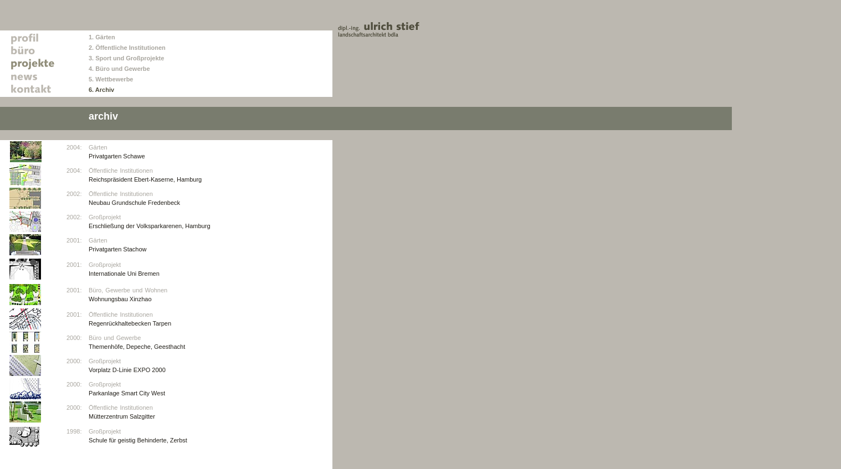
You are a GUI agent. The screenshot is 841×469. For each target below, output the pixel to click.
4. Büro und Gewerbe (119, 68)
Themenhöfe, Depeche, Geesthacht (137, 346)
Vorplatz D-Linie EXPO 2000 (127, 370)
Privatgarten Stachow (118, 249)
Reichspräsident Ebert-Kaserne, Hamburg (145, 179)
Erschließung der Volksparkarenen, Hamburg (150, 226)
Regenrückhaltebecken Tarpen (130, 323)
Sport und (110, 58)
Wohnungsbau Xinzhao (120, 299)
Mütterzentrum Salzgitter (122, 416)
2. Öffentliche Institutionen (127, 47)
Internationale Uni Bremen (124, 273)
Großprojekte (145, 58)
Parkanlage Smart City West (127, 393)
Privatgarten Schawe (117, 156)
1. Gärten (102, 37)
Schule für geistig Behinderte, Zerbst (138, 440)
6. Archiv (101, 89)
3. (92, 58)
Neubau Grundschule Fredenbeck (134, 202)
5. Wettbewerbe (111, 79)
